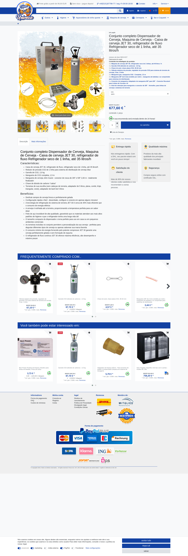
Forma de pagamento (39, 398)
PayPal (67, 548)
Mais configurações (93, 548)
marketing (38, 548)
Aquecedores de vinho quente (88, 18)
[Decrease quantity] (117, 127)
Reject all (146, 546)
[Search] (120, 10)
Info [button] (154, 4)
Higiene (63, 18)
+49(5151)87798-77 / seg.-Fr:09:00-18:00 (115, 4)
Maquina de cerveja (118, 18)
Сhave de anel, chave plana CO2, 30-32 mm (126, 68)
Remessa (128, 139)
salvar (146, 551)
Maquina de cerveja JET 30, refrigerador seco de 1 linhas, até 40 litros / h (136, 63)
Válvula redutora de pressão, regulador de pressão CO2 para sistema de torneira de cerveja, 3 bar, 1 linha (35, 300)
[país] (149, 10)
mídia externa (53, 548)
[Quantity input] (112, 125)
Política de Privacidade (83, 403)
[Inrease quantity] (117, 123)
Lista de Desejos (117, 132)
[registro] (130, 10)
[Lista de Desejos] (155, 10)
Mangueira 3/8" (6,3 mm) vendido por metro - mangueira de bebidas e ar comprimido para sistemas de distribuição (151, 300)
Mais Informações (38, 141)
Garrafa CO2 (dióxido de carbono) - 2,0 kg (125, 66)
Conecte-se (56, 398)
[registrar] (141, 10)
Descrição (24, 141)
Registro (55, 400)
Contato (140, 4)
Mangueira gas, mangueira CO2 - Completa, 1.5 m (128, 74)
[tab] (24, 141)
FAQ (32, 400)
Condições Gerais (81, 407)
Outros (48, 18)
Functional (79, 548)
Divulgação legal (80, 405)
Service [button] (164, 4)
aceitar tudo (146, 540)
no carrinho (154, 125)
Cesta (54, 403)
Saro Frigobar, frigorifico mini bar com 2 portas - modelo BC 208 (152, 368)
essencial (25, 548)
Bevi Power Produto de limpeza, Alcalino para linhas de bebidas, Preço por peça (34, 368)
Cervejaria (140, 18)
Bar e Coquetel (160, 18)
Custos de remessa (38, 403)
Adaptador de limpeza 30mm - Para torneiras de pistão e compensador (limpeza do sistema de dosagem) (113, 369)
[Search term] (76, 10)
